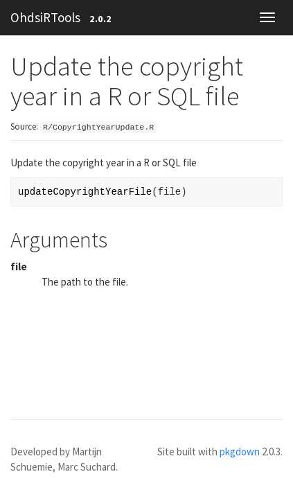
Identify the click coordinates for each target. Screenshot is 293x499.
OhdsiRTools (45, 17)
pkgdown (240, 451)
